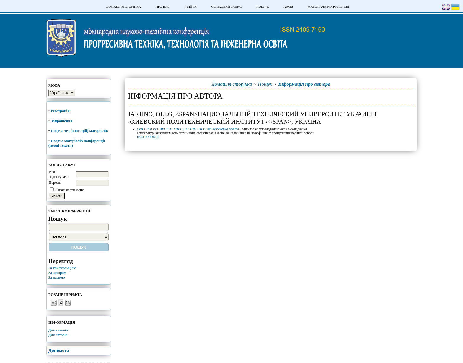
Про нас (163, 6)
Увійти (190, 6)
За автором (57, 272)
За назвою (56, 277)
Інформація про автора (304, 84)
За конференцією (62, 268)
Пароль (55, 182)
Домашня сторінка (123, 6)
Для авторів (58, 335)
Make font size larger (68, 302)
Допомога (58, 350)
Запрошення (61, 121)
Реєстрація (61, 111)
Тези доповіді (148, 136)
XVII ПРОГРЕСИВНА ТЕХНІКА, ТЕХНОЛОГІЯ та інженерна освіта (188, 129)
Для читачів (58, 330)
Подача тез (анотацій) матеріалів (80, 130)
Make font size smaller (54, 302)
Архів (288, 6)
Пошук (262, 6)
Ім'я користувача (59, 174)
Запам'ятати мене (70, 190)
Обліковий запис (226, 6)
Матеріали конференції (328, 6)
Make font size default (61, 302)
